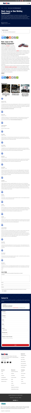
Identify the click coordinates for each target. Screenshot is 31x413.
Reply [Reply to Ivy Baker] (2, 212)
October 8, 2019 (3, 264)
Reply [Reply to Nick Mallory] (2, 141)
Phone (3, 324)
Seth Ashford (3, 167)
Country (3, 328)
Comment (3, 274)
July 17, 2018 (3, 243)
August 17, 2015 (3, 135)
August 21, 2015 (3, 146)
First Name (4, 311)
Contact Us (2, 73)
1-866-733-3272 (15, 307)
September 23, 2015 (4, 181)
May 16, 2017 (3, 205)
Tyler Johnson (3, 253)
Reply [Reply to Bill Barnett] (2, 163)
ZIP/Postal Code (5, 332)
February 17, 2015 (3, 102)
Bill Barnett (2, 156)
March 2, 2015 (3, 126)
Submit (15, 345)
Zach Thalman (3, 145)
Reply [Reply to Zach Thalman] (2, 152)
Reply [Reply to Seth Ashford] (2, 176)
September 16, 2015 (4, 157)
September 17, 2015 (4, 168)
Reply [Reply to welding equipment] (2, 130)
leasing (18, 50)
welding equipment (4, 125)
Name (2, 282)
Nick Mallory (3, 134)
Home (2, 8)
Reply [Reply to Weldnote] (2, 200)
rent (7, 45)
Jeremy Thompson (4, 227)
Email (2, 284)
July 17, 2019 (3, 254)
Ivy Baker (2, 204)
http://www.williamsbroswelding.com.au (16, 119)
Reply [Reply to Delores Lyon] (2, 121)
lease (9, 45)
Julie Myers (3, 180)
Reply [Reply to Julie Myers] (2, 190)
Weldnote (2, 194)
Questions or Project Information (7, 336)
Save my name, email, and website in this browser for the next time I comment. (14, 289)
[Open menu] (1, 3)
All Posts (5, 8)
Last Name (4, 315)
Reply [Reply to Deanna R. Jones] (2, 110)
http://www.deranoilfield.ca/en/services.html (7, 108)
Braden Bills (3, 242)
